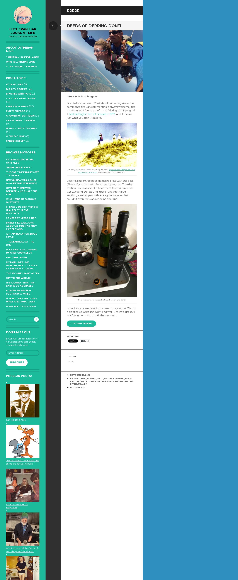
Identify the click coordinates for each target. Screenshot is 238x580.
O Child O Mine (15, 136)
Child (100, 378)
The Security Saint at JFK (22, 273)
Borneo (91, 378)
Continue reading (81, 323)
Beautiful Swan (16, 257)
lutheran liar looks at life (22, 31)
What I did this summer (21, 306)
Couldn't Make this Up (21, 98)
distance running (114, 378)
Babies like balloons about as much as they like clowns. (21, 226)
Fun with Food (15, 111)
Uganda (82, 384)
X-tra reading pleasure (21, 66)
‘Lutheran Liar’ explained (22, 57)
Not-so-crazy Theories (21, 128)
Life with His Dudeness (21, 120)
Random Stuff (15, 141)
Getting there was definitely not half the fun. (21, 191)
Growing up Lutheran (20, 115)
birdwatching (78, 378)
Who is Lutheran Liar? (20, 62)
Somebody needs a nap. (21, 218)
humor (84, 381)
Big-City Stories (16, 89)
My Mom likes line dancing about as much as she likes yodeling (21, 265)
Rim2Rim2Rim (122, 381)
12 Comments (77, 387)
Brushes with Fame (18, 93)
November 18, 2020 (80, 375)
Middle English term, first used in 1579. (92, 114)
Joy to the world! (18, 278)
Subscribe (17, 362)
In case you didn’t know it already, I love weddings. (22, 210)
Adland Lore (14, 84)
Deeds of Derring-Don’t (94, 26)
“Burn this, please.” (19, 167)
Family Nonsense (17, 106)
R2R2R (110, 381)
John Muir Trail (97, 381)
